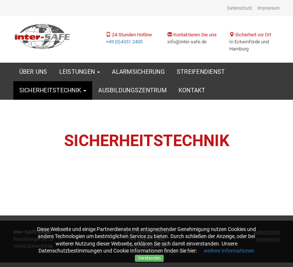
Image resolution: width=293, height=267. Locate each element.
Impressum (268, 8)
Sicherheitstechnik (53, 90)
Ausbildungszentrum (132, 90)
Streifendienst (201, 71)
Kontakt (192, 90)
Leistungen (79, 71)
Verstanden (149, 258)
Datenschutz (239, 8)
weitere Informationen (229, 251)
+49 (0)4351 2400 (124, 41)
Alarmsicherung (138, 71)
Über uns (33, 71)
